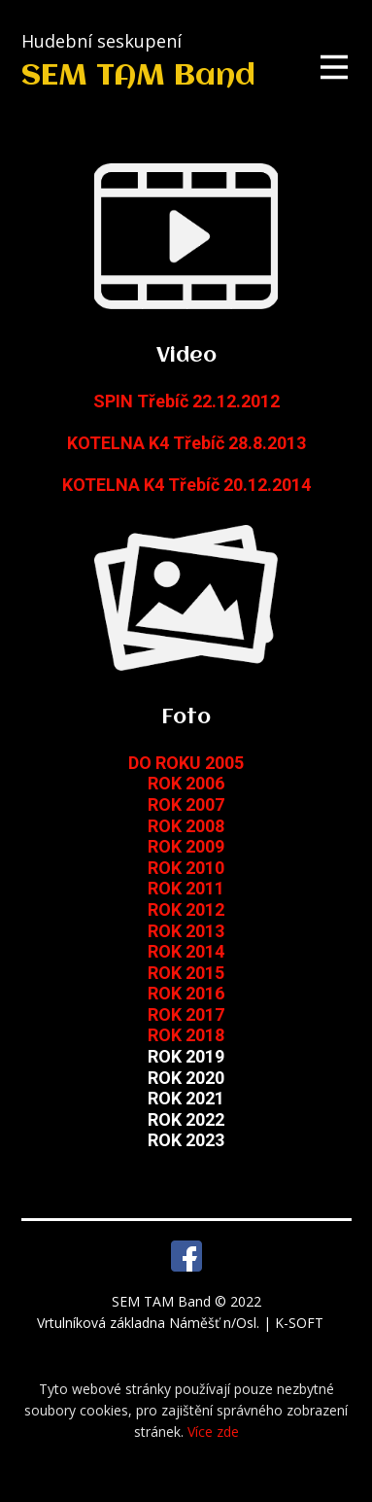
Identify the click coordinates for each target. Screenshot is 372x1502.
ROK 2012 (186, 909)
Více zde (213, 1431)
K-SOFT (301, 1322)
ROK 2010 (186, 867)
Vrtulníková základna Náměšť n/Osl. (150, 1322)
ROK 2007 (186, 804)
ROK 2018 (186, 1035)
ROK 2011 (186, 888)
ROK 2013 (186, 931)
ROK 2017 (186, 1014)
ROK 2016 (186, 993)
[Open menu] (334, 67)
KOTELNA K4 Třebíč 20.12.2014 (186, 484)
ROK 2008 (186, 826)
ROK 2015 (186, 972)
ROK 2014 (186, 951)
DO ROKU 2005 (186, 762)
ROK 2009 (186, 846)
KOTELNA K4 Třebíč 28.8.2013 (186, 443)
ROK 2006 (186, 783)
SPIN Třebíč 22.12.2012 (186, 401)
